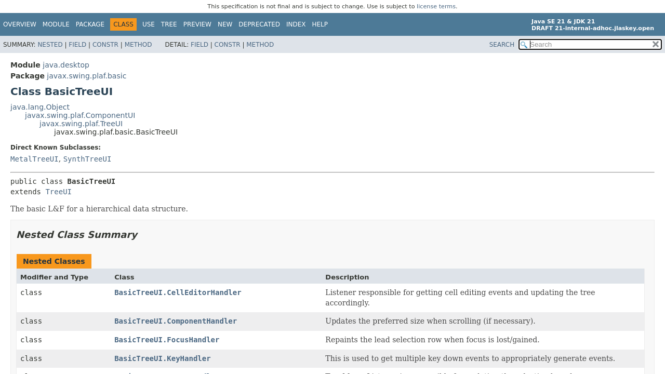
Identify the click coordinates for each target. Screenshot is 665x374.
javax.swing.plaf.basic (86, 76)
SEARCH (502, 44)
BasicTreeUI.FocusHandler (166, 340)
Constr (105, 44)
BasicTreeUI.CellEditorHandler (177, 292)
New (225, 24)
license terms (436, 6)
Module (56, 24)
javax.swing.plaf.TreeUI (81, 123)
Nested (49, 44)
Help (320, 24)
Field (77, 44)
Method (138, 44)
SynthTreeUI (87, 159)
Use (148, 24)
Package (90, 24)
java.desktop (66, 65)
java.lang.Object (40, 107)
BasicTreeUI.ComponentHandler (175, 321)
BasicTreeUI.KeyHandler (162, 358)
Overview (19, 24)
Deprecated (259, 24)
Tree (169, 24)
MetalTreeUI (34, 159)
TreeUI (58, 192)
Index (296, 24)
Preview (197, 24)
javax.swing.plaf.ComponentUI (80, 115)
